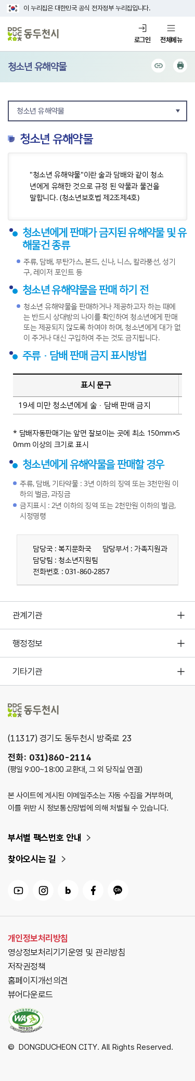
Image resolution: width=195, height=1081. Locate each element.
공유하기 (158, 66)
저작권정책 (26, 966)
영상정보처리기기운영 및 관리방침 (66, 952)
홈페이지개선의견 (38, 980)
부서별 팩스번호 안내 (44, 838)
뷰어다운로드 (30, 994)
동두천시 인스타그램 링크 (43, 890)
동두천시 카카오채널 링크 (118, 890)
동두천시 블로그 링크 (68, 890)
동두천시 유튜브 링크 (18, 890)
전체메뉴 (171, 40)
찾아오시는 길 (32, 859)
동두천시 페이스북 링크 (93, 890)
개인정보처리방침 (38, 938)
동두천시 (33, 34)
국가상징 (13, 8)
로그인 (142, 40)
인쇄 (180, 66)
